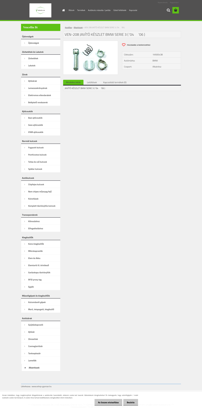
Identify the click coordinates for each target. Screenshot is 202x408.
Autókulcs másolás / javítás (99, 10)
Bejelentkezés (163, 2)
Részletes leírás (73, 82)
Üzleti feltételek (119, 10)
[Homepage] (63, 10)
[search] (168, 10)
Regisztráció (174, 2)
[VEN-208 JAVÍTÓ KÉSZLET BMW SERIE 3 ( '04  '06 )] (90, 42)
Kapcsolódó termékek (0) (114, 82)
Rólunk (71, 10)
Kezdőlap (68, 27)
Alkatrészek (78, 27)
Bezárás (131, 402)
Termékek (81, 10)
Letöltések (92, 82)
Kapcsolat (133, 10)
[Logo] (40, 10)
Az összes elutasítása (108, 402)
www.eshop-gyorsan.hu (41, 386)
